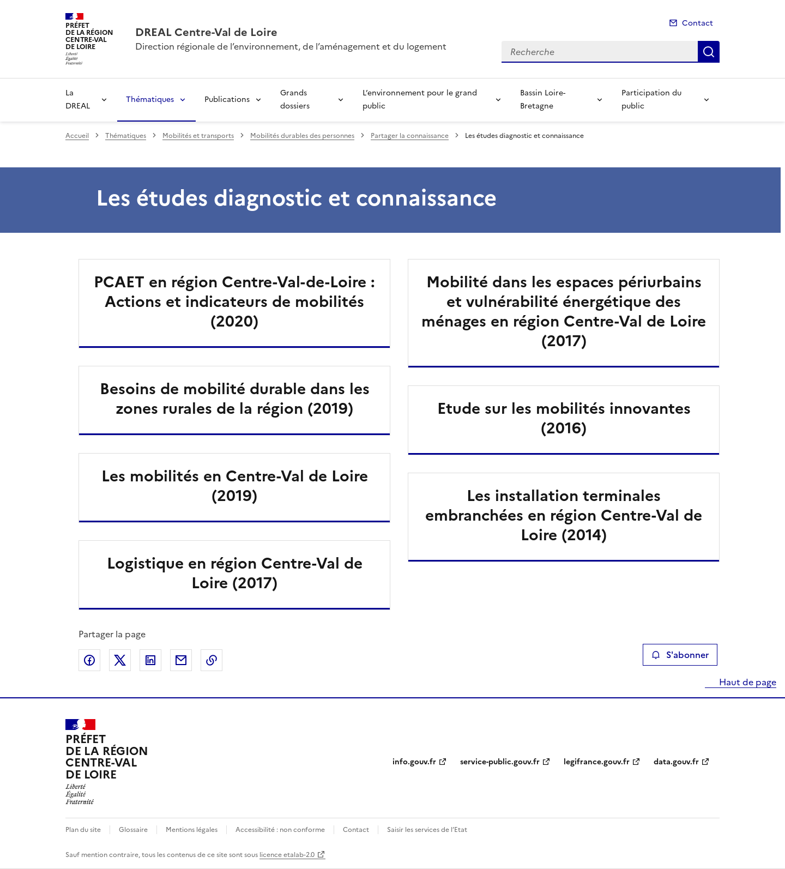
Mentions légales (192, 830)
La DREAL (77, 99)
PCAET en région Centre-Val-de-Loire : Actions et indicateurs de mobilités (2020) (234, 301)
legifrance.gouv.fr (597, 762)
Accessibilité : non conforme (280, 830)
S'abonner (680, 654)
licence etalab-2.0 (287, 855)
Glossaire (133, 830)
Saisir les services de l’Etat (427, 830)
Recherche (709, 52)
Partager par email (181, 660)
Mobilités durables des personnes (302, 136)
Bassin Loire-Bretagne (542, 99)
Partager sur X (120, 660)
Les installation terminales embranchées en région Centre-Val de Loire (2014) (563, 515)
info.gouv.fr (414, 762)
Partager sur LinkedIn (150, 660)
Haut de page (746, 682)
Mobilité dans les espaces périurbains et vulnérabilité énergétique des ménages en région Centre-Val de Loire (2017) (563, 311)
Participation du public (651, 99)
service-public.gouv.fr (500, 762)
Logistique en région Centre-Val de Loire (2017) (235, 573)
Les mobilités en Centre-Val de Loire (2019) (234, 485)
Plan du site (83, 830)
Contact (697, 23)
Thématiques (150, 99)
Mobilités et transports (198, 136)
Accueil (77, 136)
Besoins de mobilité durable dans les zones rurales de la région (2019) (235, 398)
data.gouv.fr (676, 762)
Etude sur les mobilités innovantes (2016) (564, 418)
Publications (227, 99)
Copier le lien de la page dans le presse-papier (211, 660)
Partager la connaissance (410, 136)
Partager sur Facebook (89, 660)
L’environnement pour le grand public (420, 99)
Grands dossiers (295, 99)
